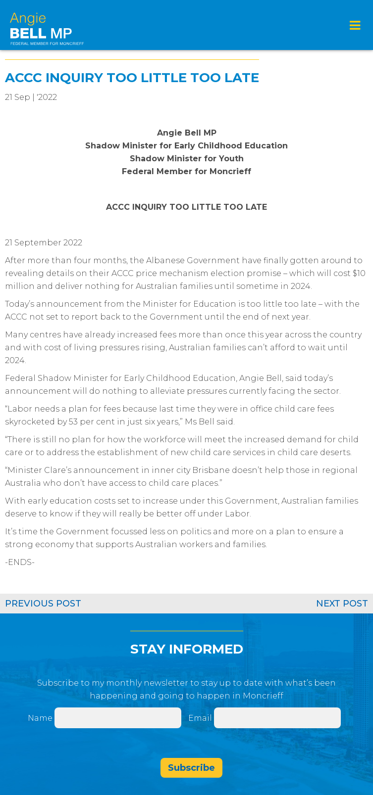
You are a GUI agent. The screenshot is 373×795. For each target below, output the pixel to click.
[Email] (277, 717)
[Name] (117, 717)
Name (40, 718)
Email (201, 718)
